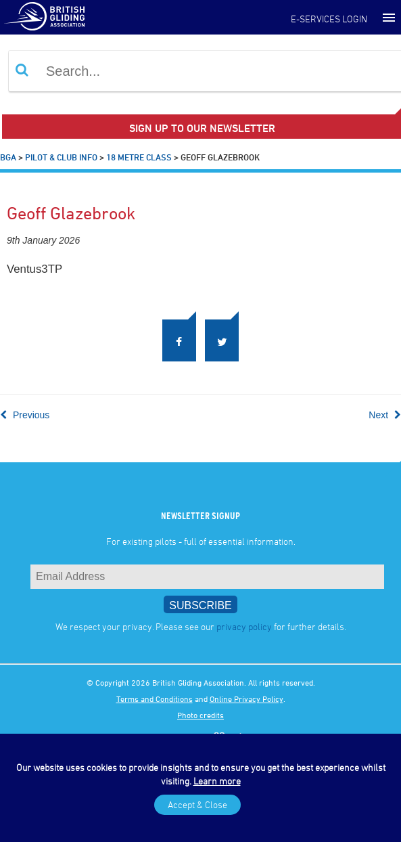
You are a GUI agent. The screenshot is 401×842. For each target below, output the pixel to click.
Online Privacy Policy (246, 698)
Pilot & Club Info (61, 157)
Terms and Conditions (154, 698)
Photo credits (200, 714)
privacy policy (244, 626)
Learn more (217, 780)
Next (385, 414)
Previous (24, 414)
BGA (8, 157)
